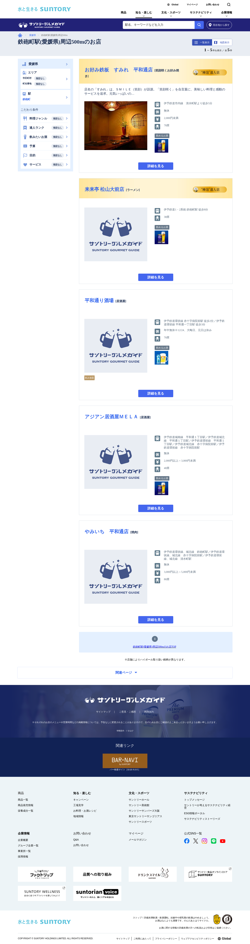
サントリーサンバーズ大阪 (144, 810)
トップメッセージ (194, 799)
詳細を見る (155, 166)
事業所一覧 (24, 851)
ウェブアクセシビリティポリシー (197, 938)
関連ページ (126, 672)
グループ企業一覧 (28, 845)
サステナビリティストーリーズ (202, 818)
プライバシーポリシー (166, 938)
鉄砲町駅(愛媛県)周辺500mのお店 (59, 42)
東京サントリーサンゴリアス (145, 816)
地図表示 (224, 42)
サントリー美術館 (139, 805)
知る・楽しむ (143, 12)
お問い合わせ (212, 4)
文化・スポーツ (171, 12)
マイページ (192, 4)
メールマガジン (138, 839)
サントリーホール (139, 799)
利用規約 (149, 711)
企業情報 (226, 12)
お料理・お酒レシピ (84, 810)
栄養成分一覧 (25, 810)
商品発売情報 (25, 805)
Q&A (76, 839)
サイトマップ (103, 711)
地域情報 (78, 816)
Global (175, 4)
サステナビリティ (201, 12)
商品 (123, 12)
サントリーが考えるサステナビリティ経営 (207, 806)
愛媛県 (32, 35)
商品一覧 (23, 799)
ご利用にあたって (142, 938)
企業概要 (23, 839)
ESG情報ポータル (194, 813)
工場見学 (78, 805)
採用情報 (23, 856)
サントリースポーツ (140, 821)
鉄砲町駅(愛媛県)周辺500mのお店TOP (154, 646)
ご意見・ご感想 (127, 711)
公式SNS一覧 (193, 833)
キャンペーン (81, 799)
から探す (219, 25)
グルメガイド (20, 35)
